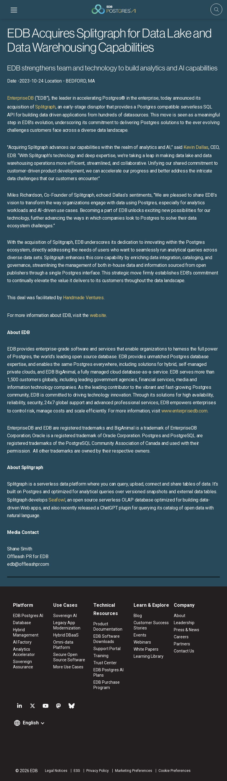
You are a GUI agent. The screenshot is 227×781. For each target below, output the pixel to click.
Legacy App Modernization (66, 625)
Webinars (142, 642)
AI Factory (22, 642)
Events (140, 635)
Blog (138, 615)
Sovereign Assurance (23, 664)
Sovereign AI (65, 615)
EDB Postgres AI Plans (108, 672)
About (179, 615)
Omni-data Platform (63, 645)
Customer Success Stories (151, 625)
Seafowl (56, 500)
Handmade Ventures (83, 297)
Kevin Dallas (196, 147)
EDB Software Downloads (106, 639)
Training (100, 655)
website (98, 315)
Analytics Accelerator (24, 652)
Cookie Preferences (174, 771)
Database (22, 622)
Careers (181, 636)
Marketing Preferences (133, 771)
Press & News (186, 629)
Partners (182, 644)
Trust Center (105, 662)
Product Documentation (107, 626)
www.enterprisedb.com (183, 411)
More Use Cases (68, 667)
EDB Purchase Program (106, 685)
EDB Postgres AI (28, 615)
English (31, 723)
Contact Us (184, 651)
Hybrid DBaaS (66, 635)
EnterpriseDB (20, 98)
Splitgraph (45, 107)
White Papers (146, 649)
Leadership (184, 622)
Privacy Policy (97, 771)
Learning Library (148, 656)
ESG (77, 771)
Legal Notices (56, 771)
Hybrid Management (25, 632)
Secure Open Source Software (69, 657)
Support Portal (107, 648)
